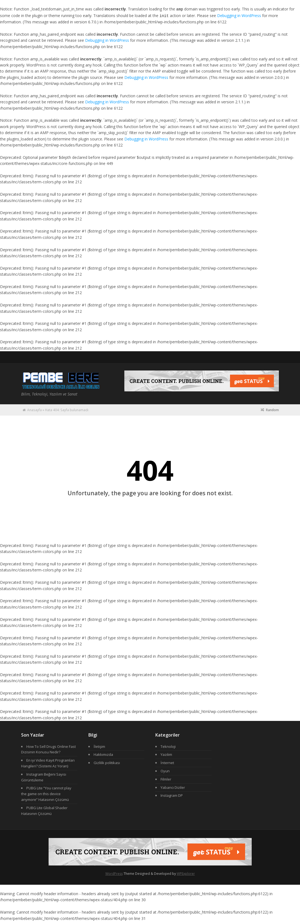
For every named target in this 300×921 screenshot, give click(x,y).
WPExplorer (186, 873)
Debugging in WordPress (239, 15)
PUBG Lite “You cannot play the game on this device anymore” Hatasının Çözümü (46, 793)
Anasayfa (34, 409)
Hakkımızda (103, 753)
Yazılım (166, 753)
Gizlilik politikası (107, 762)
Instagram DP (172, 794)
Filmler (166, 778)
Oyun (165, 770)
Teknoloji (168, 745)
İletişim (99, 745)
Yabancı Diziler (173, 786)
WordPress (114, 873)
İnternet (167, 762)
